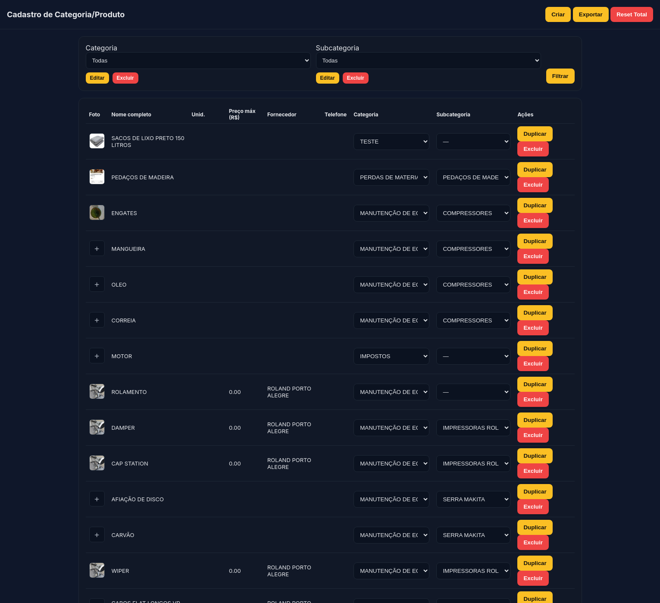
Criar (558, 14)
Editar (97, 78)
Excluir (125, 78)
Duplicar (534, 134)
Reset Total (631, 14)
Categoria (102, 48)
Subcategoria (338, 48)
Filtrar (560, 76)
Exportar (591, 14)
